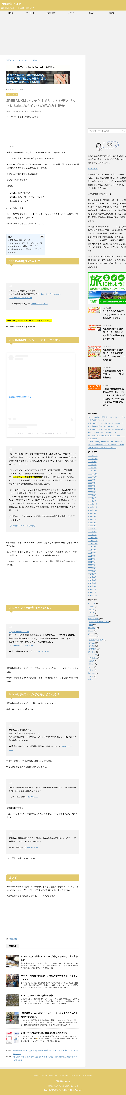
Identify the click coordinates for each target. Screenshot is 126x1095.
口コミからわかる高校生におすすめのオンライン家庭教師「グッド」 (114, 314)
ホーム (36, 1075)
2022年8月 (92, 516)
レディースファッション (99, 622)
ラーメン (92, 637)
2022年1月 (92, 535)
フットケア (30, 13)
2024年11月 (93, 456)
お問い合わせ (87, 1075)
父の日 (92, 613)
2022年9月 (92, 513)
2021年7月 (92, 553)
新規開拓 (91, 673)
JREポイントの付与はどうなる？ (24, 246)
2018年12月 (93, 595)
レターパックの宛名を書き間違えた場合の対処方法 (44, 1033)
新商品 (92, 643)
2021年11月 (93, 541)
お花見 (92, 606)
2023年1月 (92, 501)
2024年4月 (92, 468)
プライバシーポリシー (49, 1075)
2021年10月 (93, 544)
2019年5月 (92, 580)
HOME (10, 13)
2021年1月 (92, 562)
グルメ (91, 13)
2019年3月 (92, 586)
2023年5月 (92, 489)
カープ (90, 631)
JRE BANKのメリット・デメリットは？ (27, 243)
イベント (91, 603)
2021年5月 (92, 559)
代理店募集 (93, 168)
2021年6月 (92, 556)
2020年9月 (92, 565)
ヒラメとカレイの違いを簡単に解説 (37, 995)
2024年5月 (92, 465)
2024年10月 (93, 459)
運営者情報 (64, 1075)
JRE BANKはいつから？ (20, 240)
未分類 (90, 676)
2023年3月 (92, 495)
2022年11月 (93, 507)
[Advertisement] (63, 34)
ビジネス (71, 13)
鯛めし (92, 664)
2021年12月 (93, 538)
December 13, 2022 (39, 303)
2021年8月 (92, 550)
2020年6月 (92, 571)
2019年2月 (92, 589)
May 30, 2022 (32, 797)
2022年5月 (92, 526)
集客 (90, 679)
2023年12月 (93, 474)
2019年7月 (92, 574)
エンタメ (91, 616)
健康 (91, 625)
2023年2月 (92, 498)
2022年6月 (92, 522)
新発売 (92, 646)
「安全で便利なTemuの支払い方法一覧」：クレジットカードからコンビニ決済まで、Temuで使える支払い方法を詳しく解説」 (106, 445)
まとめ (13, 252)
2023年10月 (93, 477)
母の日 (92, 609)
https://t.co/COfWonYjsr (51, 294)
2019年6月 (92, 577)
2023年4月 (92, 492)
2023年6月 (92, 486)
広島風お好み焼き (96, 640)
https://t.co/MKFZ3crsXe (19, 632)
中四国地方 (92, 658)
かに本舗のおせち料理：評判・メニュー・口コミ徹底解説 (114, 374)
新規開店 (92, 649)
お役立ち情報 (51, 13)
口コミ (90, 667)
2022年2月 (92, 532)
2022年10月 (93, 510)
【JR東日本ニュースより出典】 (22, 526)
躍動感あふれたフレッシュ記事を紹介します (63, 1086)
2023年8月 (92, 483)
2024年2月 (92, 471)
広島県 (92, 661)
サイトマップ (75, 1075)
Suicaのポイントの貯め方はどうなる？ (26, 249)
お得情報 (91, 628)
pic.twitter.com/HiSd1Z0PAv (20, 298)
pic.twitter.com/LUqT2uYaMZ (21, 645)
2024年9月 (92, 462)
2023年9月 (92, 480)
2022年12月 (93, 504)
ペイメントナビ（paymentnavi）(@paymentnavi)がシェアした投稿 (40, 433)
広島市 (111, 13)
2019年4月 (92, 583)
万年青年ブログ (11, 4)
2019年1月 (92, 592)
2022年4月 (92, 529)
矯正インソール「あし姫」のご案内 (21, 60)
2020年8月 (92, 568)
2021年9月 (92, 547)
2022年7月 (92, 519)
